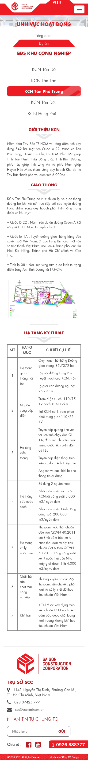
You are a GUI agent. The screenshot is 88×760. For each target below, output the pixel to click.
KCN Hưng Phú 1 (44, 113)
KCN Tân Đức (44, 102)
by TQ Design (70, 757)
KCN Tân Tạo (43, 80)
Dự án (44, 43)
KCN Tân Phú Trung (43, 91)
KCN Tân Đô (44, 69)
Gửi (61, 731)
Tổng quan (43, 35)
